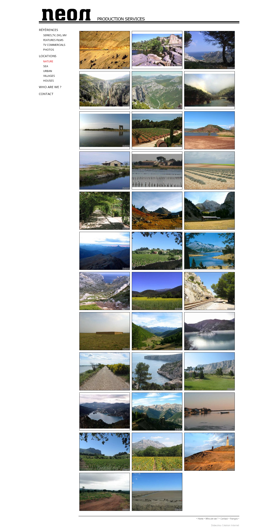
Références (48, 30)
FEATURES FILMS (53, 40)
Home (200, 518)
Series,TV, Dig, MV (55, 35)
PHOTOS (48, 49)
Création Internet (230, 525)
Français (234, 518)
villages (49, 76)
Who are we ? (50, 87)
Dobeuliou (216, 525)
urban (47, 71)
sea (45, 66)
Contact (46, 94)
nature (48, 61)
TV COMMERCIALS (54, 45)
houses (48, 80)
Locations (47, 56)
